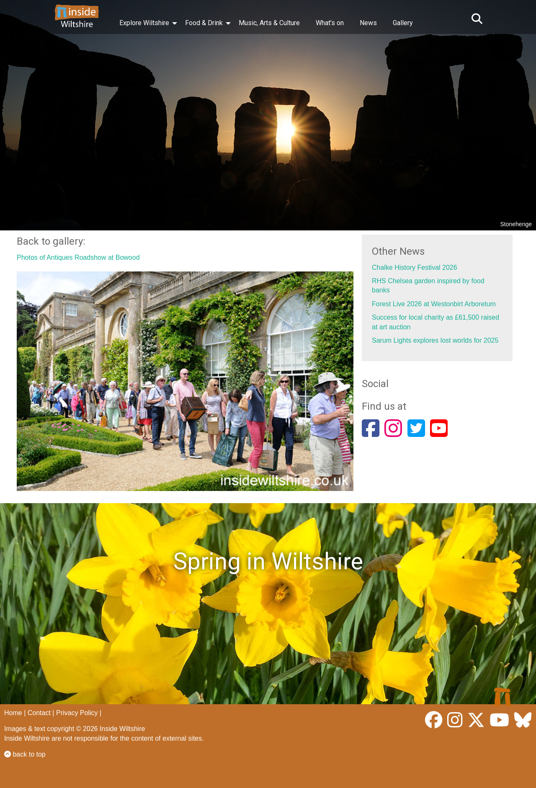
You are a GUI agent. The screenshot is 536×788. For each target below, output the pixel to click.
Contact (39, 712)
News (368, 23)
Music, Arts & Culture (269, 23)
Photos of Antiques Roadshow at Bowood (78, 257)
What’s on (330, 23)
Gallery (403, 23)
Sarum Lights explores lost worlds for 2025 (435, 340)
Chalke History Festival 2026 (414, 267)
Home (13, 712)
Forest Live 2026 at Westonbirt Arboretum (434, 303)
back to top (25, 754)
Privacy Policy (77, 712)
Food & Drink (204, 23)
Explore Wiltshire (144, 23)
